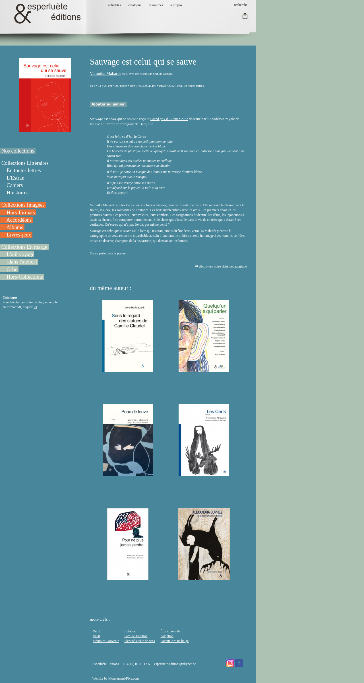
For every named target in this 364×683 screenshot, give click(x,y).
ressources (156, 5)
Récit (96, 636)
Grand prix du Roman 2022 (169, 119)
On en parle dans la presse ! (109, 253)
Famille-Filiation (135, 636)
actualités (114, 5)
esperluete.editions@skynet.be (175, 664)
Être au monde (171, 631)
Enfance (129, 631)
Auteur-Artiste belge (175, 641)
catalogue (134, 5)
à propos (176, 5)
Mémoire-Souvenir (106, 641)
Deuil (96, 631)
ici (35, 307)
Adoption (167, 636)
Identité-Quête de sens (139, 641)
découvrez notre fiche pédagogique (221, 266)
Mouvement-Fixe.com (123, 678)
